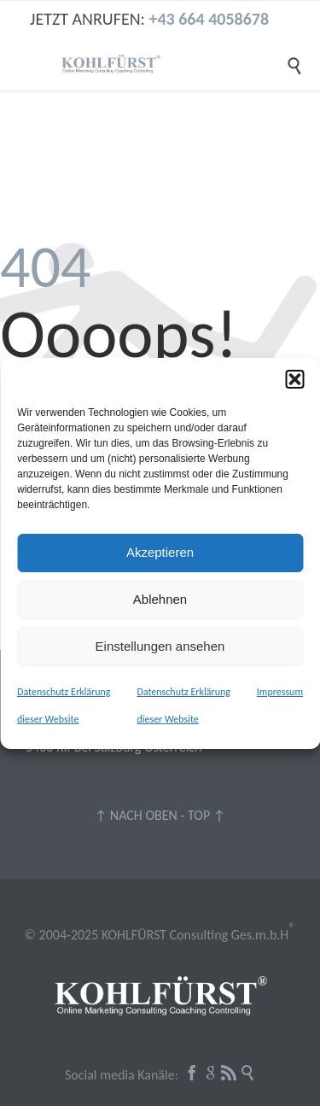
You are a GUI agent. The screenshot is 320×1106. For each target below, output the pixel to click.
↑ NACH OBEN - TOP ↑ (160, 815)
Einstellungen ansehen (160, 646)
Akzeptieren (160, 552)
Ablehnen (160, 599)
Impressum (280, 692)
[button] (294, 379)
